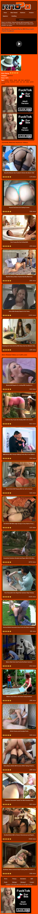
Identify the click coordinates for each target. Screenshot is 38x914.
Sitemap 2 (23, 882)
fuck (22, 80)
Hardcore (22, 12)
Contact (32, 882)
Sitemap (14, 882)
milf (19, 80)
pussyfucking (5, 82)
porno (32, 82)
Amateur (31, 12)
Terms (5, 878)
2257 (32, 878)
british (7, 80)
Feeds (5, 882)
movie (3, 83)
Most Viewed (14, 12)
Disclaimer (23, 878)
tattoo (11, 80)
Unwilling (14, 16)
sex (21, 82)
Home (5, 12)
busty (15, 80)
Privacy (14, 878)
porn (17, 82)
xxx (24, 82)
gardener (27, 80)
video (27, 82)
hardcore (12, 82)
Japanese (5, 16)
